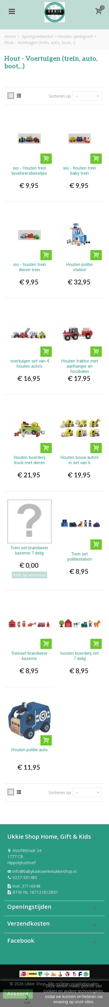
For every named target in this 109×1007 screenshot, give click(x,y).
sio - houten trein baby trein (79, 170)
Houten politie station (79, 267)
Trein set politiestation (79, 556)
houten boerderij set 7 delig (79, 656)
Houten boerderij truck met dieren (29, 460)
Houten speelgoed (75, 36)
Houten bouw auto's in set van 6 (79, 460)
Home (10, 36)
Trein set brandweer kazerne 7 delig (29, 550)
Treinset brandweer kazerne (29, 656)
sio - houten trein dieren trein (29, 267)
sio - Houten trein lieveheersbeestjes (29, 170)
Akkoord (17, 993)
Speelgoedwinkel (37, 36)
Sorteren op (60, 96)
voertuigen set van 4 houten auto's (29, 363)
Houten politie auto (29, 749)
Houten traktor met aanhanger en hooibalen (79, 366)
